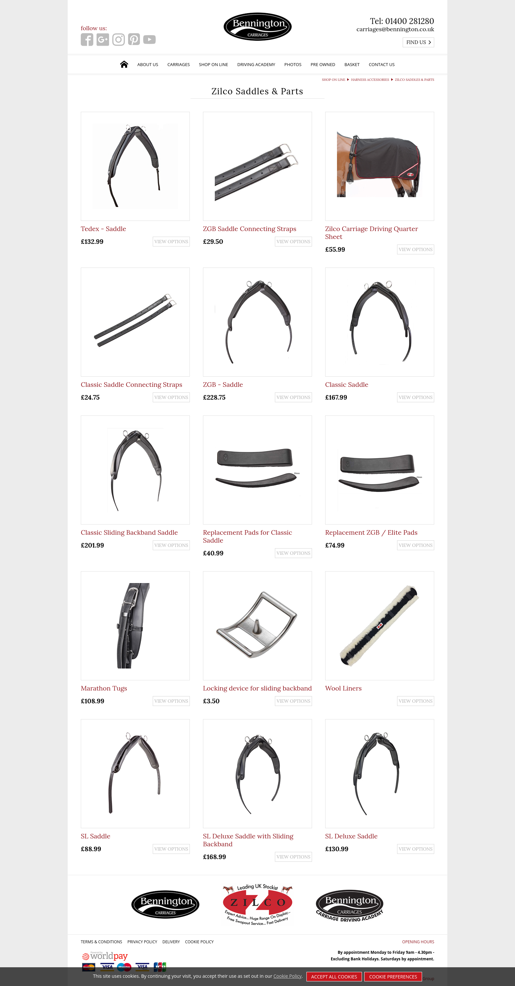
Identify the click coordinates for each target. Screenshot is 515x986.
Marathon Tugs (104, 688)
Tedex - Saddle (103, 228)
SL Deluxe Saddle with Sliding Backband (248, 840)
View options (171, 242)
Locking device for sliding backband (257, 688)
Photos (293, 64)
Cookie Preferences (393, 977)
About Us (147, 64)
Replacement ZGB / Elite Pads (371, 532)
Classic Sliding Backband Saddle (129, 532)
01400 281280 (409, 21)
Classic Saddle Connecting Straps (131, 384)
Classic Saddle (347, 384)
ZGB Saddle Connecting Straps (249, 228)
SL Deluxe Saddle (351, 836)
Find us (419, 42)
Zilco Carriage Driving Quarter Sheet (371, 232)
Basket (352, 64)
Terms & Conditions (101, 942)
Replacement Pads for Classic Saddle (247, 536)
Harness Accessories (370, 80)
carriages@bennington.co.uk (395, 29)
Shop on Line (213, 64)
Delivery (171, 942)
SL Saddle (95, 836)
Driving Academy (256, 64)
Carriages (179, 64)
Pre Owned (323, 64)
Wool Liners (343, 688)
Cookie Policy (199, 942)
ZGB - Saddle (223, 384)
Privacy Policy (142, 942)
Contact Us (382, 64)
